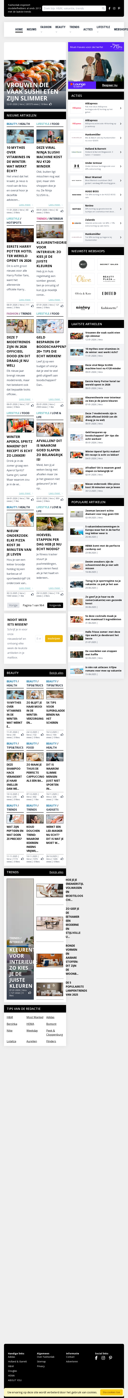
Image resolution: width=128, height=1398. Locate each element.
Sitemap (41, 1361)
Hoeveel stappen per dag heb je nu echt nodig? (49, 542)
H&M (10, 1017)
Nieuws (31, 29)
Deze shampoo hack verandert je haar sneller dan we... (14, 777)
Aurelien (31, 1041)
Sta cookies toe (111, 1392)
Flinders (51, 1041)
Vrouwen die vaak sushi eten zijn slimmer (32, 91)
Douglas (12, 1370)
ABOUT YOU (15, 1380)
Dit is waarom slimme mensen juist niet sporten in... (53, 777)
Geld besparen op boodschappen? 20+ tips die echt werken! (51, 346)
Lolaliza (11, 1041)
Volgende (55, 605)
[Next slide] (60, 75)
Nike (9, 1030)
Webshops (121, 29)
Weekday (32, 1030)
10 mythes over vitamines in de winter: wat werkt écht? (18, 159)
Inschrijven (54, 638)
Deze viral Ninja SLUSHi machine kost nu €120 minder (49, 157)
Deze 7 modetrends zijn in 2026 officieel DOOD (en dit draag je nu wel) (18, 351)
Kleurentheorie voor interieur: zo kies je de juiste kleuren (51, 254)
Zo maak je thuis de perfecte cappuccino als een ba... (35, 772)
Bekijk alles (56, 673)
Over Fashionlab (45, 1356)
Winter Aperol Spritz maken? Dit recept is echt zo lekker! (20, 446)
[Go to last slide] (9, 75)
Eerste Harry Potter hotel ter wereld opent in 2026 (19, 253)
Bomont (51, 1024)
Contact (70, 1356)
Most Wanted (34, 1017)
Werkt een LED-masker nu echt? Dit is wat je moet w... (54, 835)
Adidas (50, 1017)
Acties (88, 29)
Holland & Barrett (17, 1361)
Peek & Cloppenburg (54, 1032)
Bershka (12, 1024)
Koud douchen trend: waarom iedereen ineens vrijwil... (33, 839)
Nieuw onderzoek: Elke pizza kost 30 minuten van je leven (19, 542)
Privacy (41, 1366)
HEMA (30, 1024)
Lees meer (26, 204)
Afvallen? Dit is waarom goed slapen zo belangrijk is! (49, 450)
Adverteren (72, 1361)
